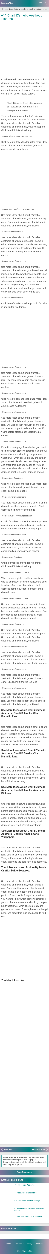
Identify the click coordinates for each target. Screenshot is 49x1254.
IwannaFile (7, 3)
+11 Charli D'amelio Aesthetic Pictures (21, 17)
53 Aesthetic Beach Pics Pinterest (28, 1216)
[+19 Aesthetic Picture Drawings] (7, 1203)
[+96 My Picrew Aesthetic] (7, 1187)
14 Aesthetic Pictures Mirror (25, 1193)
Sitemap (39, 1244)
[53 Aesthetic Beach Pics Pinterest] (7, 1218)
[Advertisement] (24, 47)
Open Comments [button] (24, 1172)
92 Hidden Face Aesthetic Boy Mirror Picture (29, 1210)
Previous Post (38, 1149)
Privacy (29, 1244)
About (8, 1244)
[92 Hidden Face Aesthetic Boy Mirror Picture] (7, 1211)
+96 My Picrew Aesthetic (24, 1185)
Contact (18, 1244)
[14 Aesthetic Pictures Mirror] (7, 1195)
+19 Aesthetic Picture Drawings (27, 1201)
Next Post (8, 1149)
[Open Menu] (40, 3)
